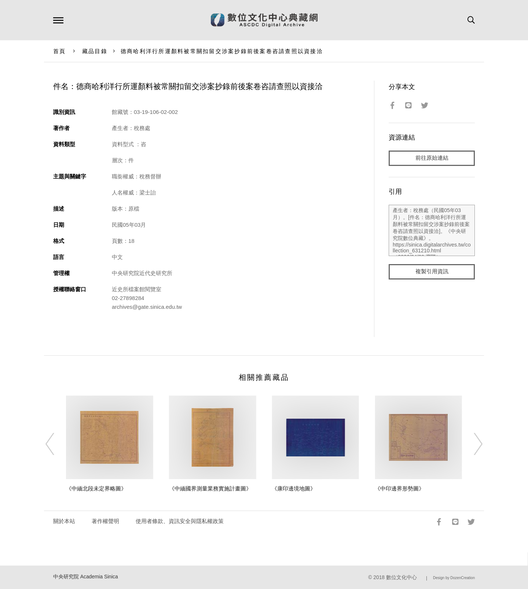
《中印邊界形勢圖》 (399, 488)
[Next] (471, 444)
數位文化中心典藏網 (264, 20)
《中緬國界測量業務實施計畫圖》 (210, 488)
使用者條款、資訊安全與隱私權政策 (180, 521)
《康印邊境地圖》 (294, 488)
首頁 (59, 51)
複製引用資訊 (431, 271)
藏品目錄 (94, 51)
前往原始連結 (431, 158)
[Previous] (56, 444)
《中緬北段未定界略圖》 (96, 488)
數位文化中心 (401, 577)
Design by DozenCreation (454, 578)
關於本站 (64, 521)
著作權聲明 (105, 521)
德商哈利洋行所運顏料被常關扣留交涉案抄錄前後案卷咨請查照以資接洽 (222, 51)
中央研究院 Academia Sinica (85, 576)
